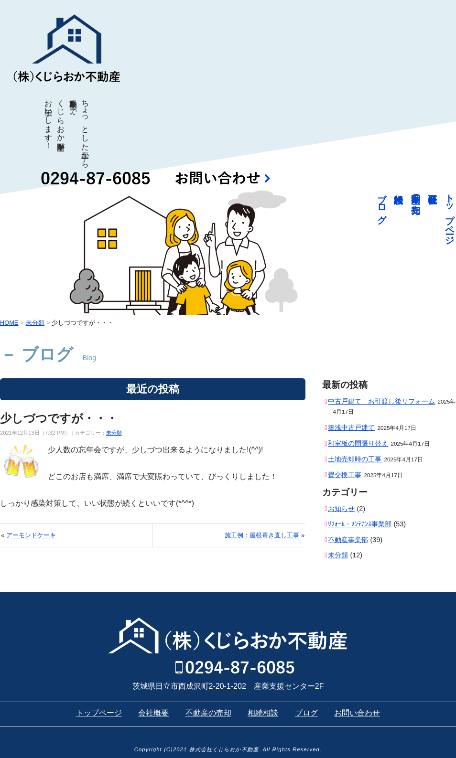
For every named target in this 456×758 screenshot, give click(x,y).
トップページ (450, 214)
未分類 (114, 433)
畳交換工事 (344, 475)
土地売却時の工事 (354, 459)
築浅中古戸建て (351, 427)
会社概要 (153, 713)
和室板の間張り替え (358, 443)
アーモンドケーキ (31, 535)
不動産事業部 (348, 540)
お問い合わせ (357, 713)
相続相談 (263, 713)
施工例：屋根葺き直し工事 (262, 535)
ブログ (382, 203)
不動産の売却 (416, 193)
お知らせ (341, 508)
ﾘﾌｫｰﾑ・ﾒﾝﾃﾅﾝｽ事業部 (359, 524)
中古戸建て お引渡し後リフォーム (381, 401)
